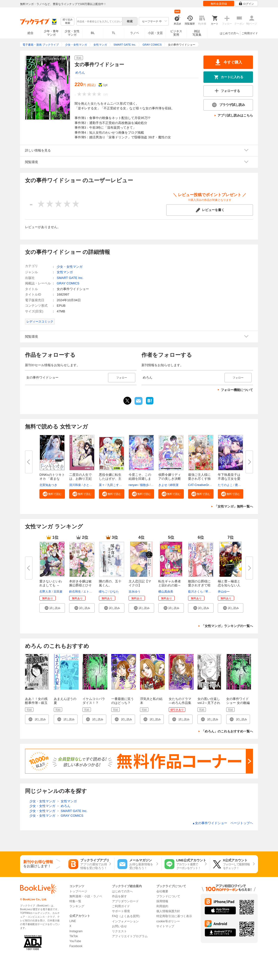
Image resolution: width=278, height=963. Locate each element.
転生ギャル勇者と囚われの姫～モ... (169, 585)
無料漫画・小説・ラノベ (85, 896)
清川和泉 (75, 485)
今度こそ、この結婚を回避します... (140, 478)
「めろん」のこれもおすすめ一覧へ (227, 731)
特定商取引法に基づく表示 (174, 916)
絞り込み (68, 21)
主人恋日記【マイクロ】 (140, 583)
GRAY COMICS (68, 283)
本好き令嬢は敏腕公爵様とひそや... (80, 585)
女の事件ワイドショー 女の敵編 (238, 701)
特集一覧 (75, 901)
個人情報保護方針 (168, 911)
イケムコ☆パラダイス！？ (94, 701)
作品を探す (119, 896)
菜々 (102, 485)
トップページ (78, 891)
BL (93, 33)
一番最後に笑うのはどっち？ (122, 701)
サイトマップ (165, 926)
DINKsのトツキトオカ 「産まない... (52, 478)
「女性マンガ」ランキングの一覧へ (227, 626)
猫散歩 (144, 485)
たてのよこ (225, 485)
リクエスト (119, 931)
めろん (80, 72)
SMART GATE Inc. (70, 278)
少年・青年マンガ (51, 33)
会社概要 (162, 891)
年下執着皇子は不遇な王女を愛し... (229, 478)
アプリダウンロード (125, 901)
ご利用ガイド (250, 33)
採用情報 (162, 901)
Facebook (76, 946)
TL (113, 33)
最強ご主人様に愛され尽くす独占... (199, 478)
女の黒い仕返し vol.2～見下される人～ (210, 703)
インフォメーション (125, 921)
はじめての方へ (229, 33)
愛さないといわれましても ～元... (50, 585)
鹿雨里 (239, 485)
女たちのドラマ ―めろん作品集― (180, 703)
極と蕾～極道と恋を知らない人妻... (229, 585)
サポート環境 (121, 911)
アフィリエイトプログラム (130, 936)
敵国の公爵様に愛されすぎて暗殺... (199, 585)
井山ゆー (224, 591)
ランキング (76, 906)
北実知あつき (48, 485)
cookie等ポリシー (168, 921)
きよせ (162, 485)
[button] (52, 494)
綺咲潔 (173, 485)
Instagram (76, 931)
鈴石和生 (75, 591)
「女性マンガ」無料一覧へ (233, 506)
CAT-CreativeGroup (201, 485)
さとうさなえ (92, 485)
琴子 (208, 591)
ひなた (114, 591)
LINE (72, 921)
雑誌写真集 (197, 33)
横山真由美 (165, 591)
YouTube (75, 941)
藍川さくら (195, 591)
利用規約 (162, 906)
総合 (30, 33)
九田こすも (114, 485)
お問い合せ (119, 926)
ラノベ (134, 33)
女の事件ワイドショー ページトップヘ (222, 823)
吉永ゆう (134, 591)
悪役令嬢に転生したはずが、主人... (110, 478)
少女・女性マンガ (72, 33)
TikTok (73, 936)
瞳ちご (103, 591)
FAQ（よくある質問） (127, 916)
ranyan (133, 485)
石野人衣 (45, 591)
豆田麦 (58, 591)
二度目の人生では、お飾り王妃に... (80, 478)
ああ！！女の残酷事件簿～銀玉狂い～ (36, 703)
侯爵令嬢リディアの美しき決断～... (169, 478)
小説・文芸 (155, 33)
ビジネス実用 (176, 33)
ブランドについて (168, 896)
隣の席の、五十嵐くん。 (110, 583)
